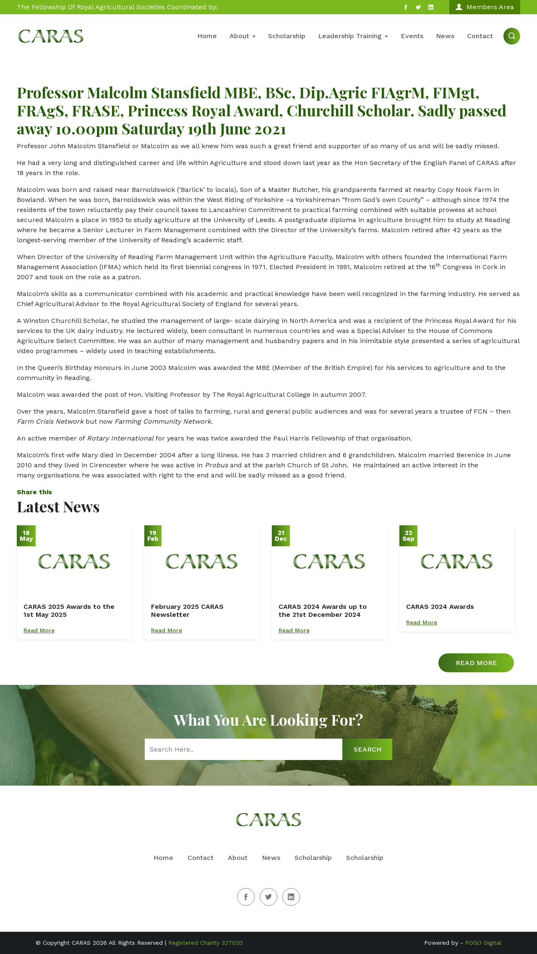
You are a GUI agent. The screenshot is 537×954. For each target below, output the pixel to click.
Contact (480, 36)
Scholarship (286, 36)
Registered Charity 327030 (205, 942)
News (445, 36)
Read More (39, 630)
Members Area (485, 7)
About (242, 36)
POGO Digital (483, 942)
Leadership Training (353, 36)
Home (207, 36)
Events (412, 36)
